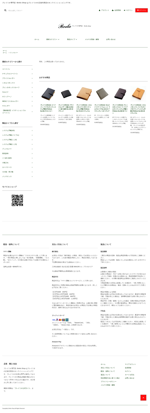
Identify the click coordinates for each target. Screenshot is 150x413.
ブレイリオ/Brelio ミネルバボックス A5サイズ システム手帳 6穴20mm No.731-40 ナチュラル (84, 108)
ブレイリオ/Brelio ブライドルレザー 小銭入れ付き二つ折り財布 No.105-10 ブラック (66, 108)
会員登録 (118, 10)
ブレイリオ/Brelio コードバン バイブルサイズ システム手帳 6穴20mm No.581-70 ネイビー (48, 108)
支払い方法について (108, 368)
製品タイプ (72, 39)
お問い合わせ (111, 39)
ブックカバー (14, 52)
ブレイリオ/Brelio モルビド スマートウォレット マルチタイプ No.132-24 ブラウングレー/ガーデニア (102, 108)
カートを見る (129, 375)
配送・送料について (108, 371)
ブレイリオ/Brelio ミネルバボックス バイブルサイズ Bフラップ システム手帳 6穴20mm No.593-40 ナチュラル (138, 109)
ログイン (129, 10)
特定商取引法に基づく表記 (110, 378)
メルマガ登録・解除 (92, 39)
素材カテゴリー (53, 39)
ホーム (36, 39)
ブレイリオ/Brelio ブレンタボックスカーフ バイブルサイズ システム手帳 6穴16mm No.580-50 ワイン (120, 109)
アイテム (141, 10)
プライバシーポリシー (108, 381)
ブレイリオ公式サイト (22, 388)
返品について (105, 375)
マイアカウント (130, 364)
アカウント (105, 10)
